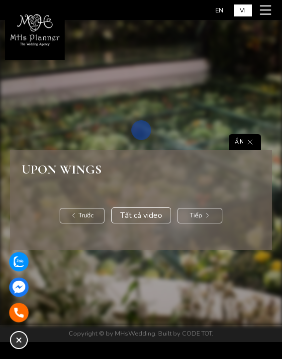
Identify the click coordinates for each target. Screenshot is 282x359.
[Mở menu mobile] (267, 10)
